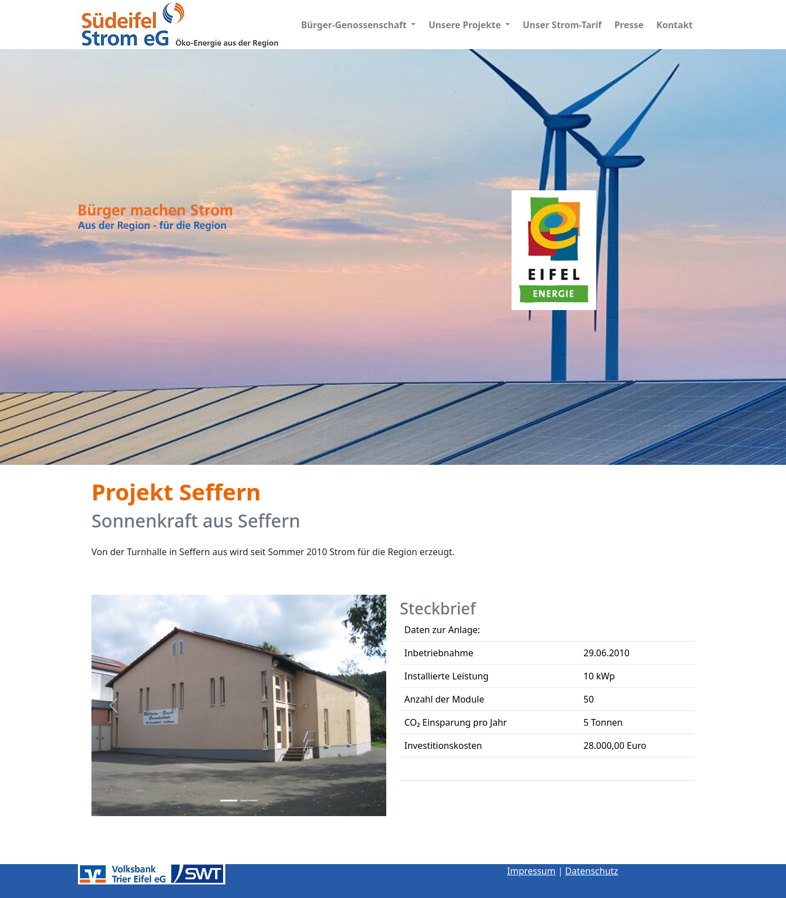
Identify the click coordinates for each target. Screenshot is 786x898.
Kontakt (674, 25)
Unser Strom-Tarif (562, 25)
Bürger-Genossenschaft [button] (355, 25)
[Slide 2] (249, 800)
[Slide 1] (228, 800)
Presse (629, 25)
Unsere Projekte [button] (466, 25)
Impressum (531, 871)
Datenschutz (591, 871)
